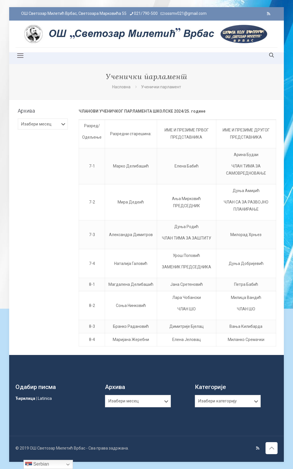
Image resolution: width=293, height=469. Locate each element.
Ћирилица (25, 398)
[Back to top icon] (272, 448)
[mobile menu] (20, 56)
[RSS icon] (268, 13)
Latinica (45, 398)
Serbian (37, 464)
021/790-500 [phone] (146, 13)
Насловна (121, 87)
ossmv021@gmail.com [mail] (186, 13)
